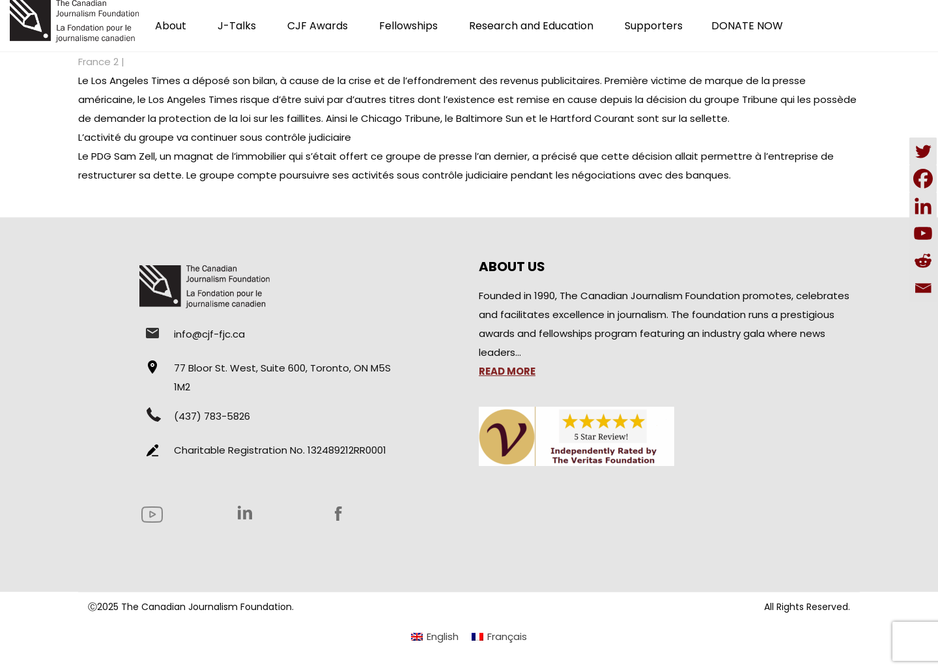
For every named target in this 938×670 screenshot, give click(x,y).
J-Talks (237, 25)
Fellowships (408, 25)
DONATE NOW (747, 25)
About (170, 25)
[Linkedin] (923, 206)
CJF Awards (317, 25)
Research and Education (531, 25)
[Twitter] (923, 151)
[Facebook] (923, 178)
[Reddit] (923, 260)
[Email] (923, 288)
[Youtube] (923, 233)
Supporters (654, 25)
